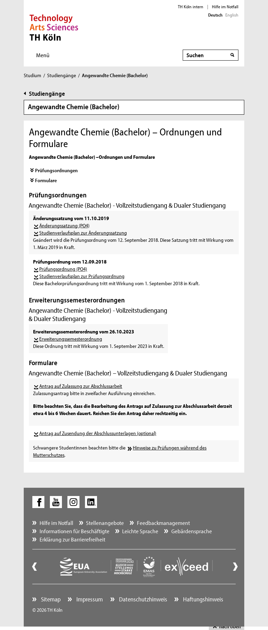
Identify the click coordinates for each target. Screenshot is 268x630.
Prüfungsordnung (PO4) (63, 269)
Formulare (46, 180)
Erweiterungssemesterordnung (70, 338)
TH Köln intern (190, 6)
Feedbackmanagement (163, 522)
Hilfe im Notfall (225, 6)
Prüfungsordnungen (56, 170)
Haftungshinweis (202, 599)
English (231, 14)
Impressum (89, 599)
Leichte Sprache (140, 531)
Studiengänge (61, 75)
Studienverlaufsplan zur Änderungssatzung (83, 232)
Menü (43, 55)
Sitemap (50, 599)
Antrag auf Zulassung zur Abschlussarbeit (80, 386)
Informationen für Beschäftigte (74, 531)
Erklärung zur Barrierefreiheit (72, 539)
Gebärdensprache (191, 531)
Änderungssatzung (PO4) (64, 225)
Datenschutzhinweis (142, 599)
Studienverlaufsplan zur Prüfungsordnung (82, 276)
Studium (32, 75)
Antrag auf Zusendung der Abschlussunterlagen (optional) (97, 433)
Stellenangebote (105, 522)
